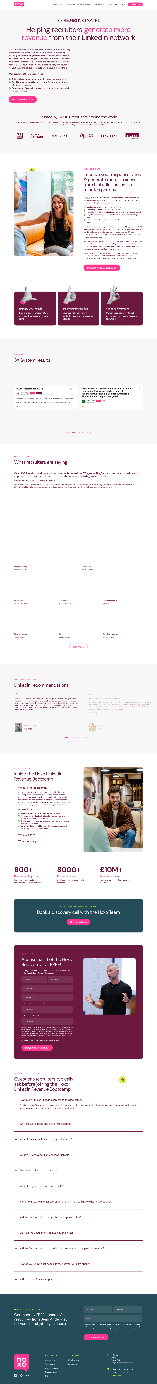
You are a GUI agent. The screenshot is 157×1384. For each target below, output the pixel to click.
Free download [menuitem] (51, 1372)
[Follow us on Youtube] (29, 1376)
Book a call (116, 1375)
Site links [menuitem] (74, 1355)
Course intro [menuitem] (50, 1360)
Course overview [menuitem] (51, 1368)
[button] (26, 835)
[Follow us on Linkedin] (17, 1376)
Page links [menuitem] (51, 1355)
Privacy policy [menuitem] (73, 1364)
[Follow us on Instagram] (23, 1376)
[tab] (66, 432)
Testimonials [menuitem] (50, 1364)
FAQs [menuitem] (47, 1376)
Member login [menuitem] (73, 1360)
